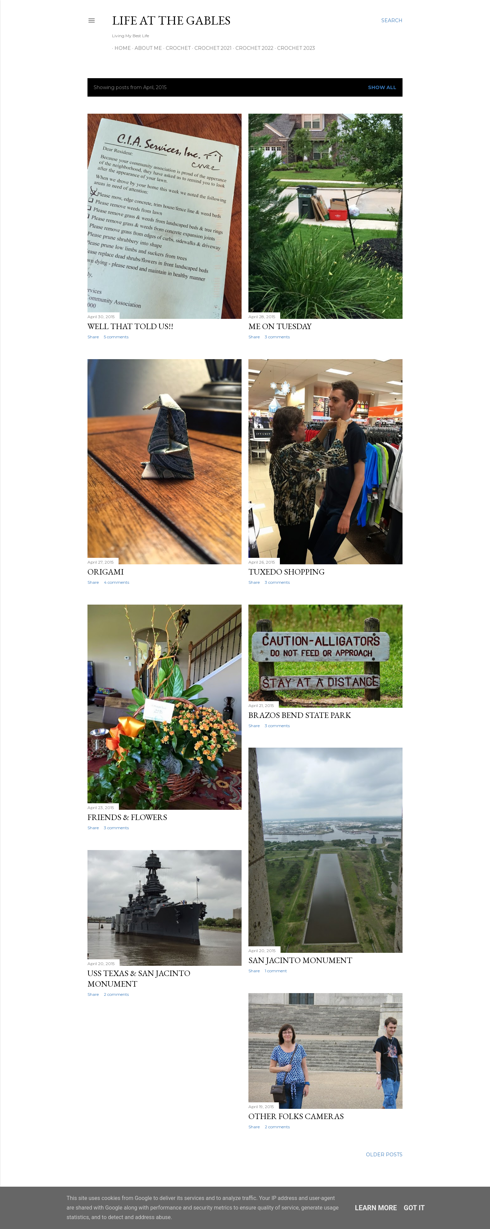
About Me (146, 48)
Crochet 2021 (210, 48)
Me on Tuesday (279, 326)
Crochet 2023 (294, 48)
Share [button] (93, 336)
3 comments (277, 336)
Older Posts (384, 1155)
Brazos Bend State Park (299, 715)
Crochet (175, 48)
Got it (414, 1208)
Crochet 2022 (252, 48)
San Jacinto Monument (300, 960)
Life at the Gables (171, 20)
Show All (382, 87)
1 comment (276, 970)
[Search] (392, 20)
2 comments (116, 994)
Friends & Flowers (127, 817)
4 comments (116, 582)
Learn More (376, 1208)
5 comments (116, 336)
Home (120, 48)
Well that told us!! (130, 326)
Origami (105, 571)
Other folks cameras (296, 1116)
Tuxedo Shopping (286, 571)
